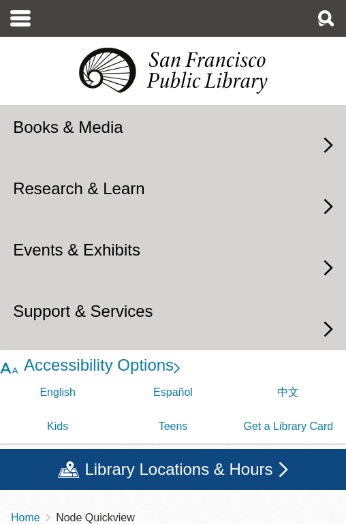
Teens (173, 426)
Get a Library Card (289, 426)
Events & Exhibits (76, 250)
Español (173, 392)
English (57, 392)
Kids (57, 426)
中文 (288, 392)
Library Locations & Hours (178, 469)
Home (25, 517)
